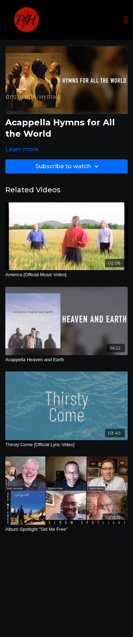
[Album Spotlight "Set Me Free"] (66, 529)
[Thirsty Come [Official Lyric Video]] (66, 444)
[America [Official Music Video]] (66, 274)
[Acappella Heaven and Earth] (66, 359)
